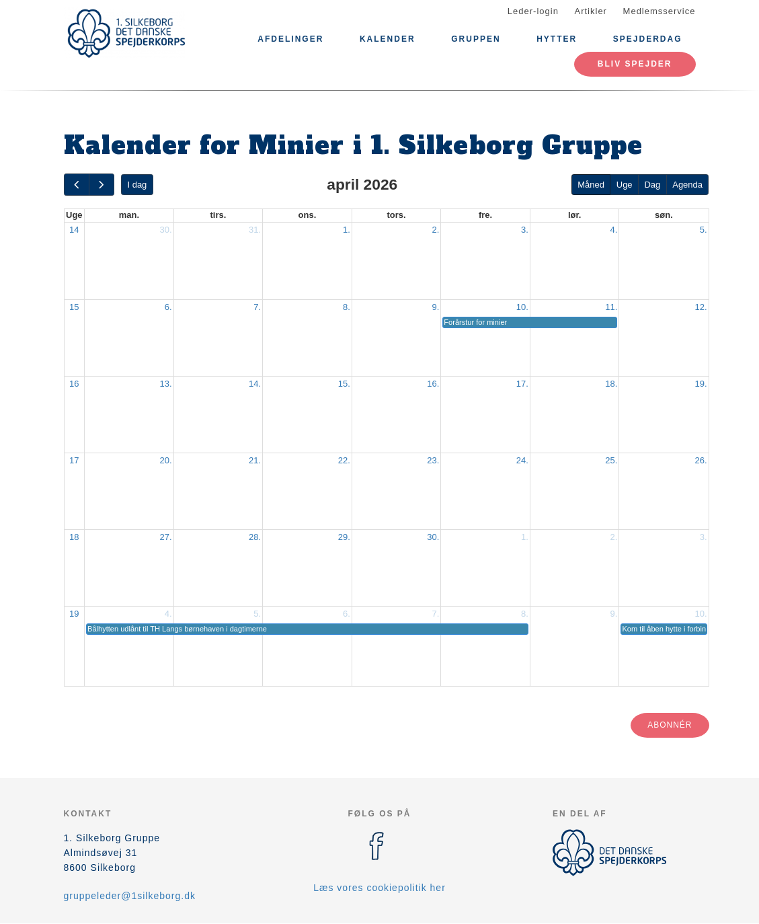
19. (700, 384)
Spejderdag (647, 39)
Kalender (387, 39)
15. (344, 384)
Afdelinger (290, 39)
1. (346, 230)
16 (74, 384)
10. (522, 307)
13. (166, 384)
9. (435, 307)
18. (611, 384)
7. (257, 307)
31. (255, 230)
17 (74, 460)
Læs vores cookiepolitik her (379, 887)
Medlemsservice (659, 11)
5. (703, 230)
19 (74, 614)
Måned (590, 185)
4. (614, 230)
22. (344, 460)
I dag (137, 185)
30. (166, 230)
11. (611, 307)
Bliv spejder (635, 64)
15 (74, 307)
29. (344, 537)
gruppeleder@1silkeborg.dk (130, 895)
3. (524, 230)
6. (168, 307)
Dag (652, 185)
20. (166, 460)
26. (700, 460)
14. (255, 384)
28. (255, 537)
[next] (101, 185)
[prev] (76, 185)
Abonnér (669, 725)
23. (433, 460)
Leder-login (533, 11)
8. (346, 307)
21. (255, 460)
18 (74, 537)
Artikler (591, 11)
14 (74, 230)
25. (611, 460)
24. (522, 460)
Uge (624, 185)
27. (166, 537)
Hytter (556, 39)
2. (435, 230)
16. (433, 384)
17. (522, 384)
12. (700, 307)
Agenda (687, 185)
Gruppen (475, 39)
